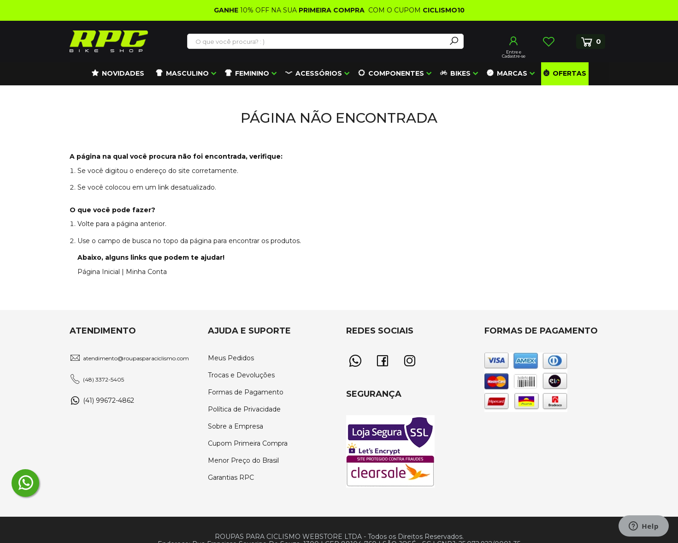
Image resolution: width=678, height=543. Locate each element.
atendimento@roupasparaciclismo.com (136, 358)
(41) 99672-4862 (108, 400)
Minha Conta (146, 272)
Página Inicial (98, 272)
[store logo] (109, 41)
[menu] (339, 73)
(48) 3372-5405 (103, 379)
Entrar (514, 41)
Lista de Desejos (548, 41)
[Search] (454, 41)
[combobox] (317, 41)
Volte (85, 224)
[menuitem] (118, 73)
